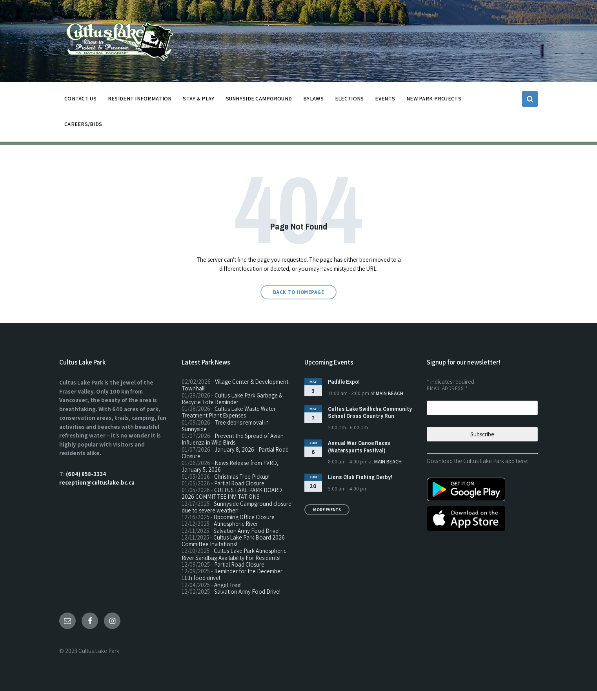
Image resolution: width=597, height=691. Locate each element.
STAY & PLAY (198, 100)
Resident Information (140, 100)
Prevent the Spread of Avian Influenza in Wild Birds (233, 439)
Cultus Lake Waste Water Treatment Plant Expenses (229, 412)
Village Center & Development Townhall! (235, 385)
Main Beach (389, 393)
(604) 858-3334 (86, 474)
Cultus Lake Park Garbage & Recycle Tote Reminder (232, 399)
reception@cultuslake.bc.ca (97, 482)
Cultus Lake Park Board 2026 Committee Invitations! (233, 541)
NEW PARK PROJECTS (433, 100)
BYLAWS (313, 100)
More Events (327, 509)
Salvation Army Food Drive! (246, 530)
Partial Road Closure (239, 483)
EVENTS (385, 98)
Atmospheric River (236, 523)
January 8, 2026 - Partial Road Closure (235, 453)
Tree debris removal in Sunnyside (225, 426)
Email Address (447, 388)
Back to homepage (298, 292)
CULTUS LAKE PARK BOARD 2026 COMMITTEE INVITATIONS (232, 493)
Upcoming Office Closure (244, 517)
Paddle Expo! (344, 381)
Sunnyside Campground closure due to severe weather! (236, 507)
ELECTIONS (349, 98)
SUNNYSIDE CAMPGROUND (259, 100)
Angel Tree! (228, 585)
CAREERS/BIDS (83, 124)
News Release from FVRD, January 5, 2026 (230, 466)
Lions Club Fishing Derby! (360, 477)
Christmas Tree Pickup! (241, 476)
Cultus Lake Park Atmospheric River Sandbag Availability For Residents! (234, 554)
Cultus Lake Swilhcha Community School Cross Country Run (370, 412)
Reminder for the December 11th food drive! (232, 574)
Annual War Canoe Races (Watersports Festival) (359, 446)
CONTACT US (80, 100)
